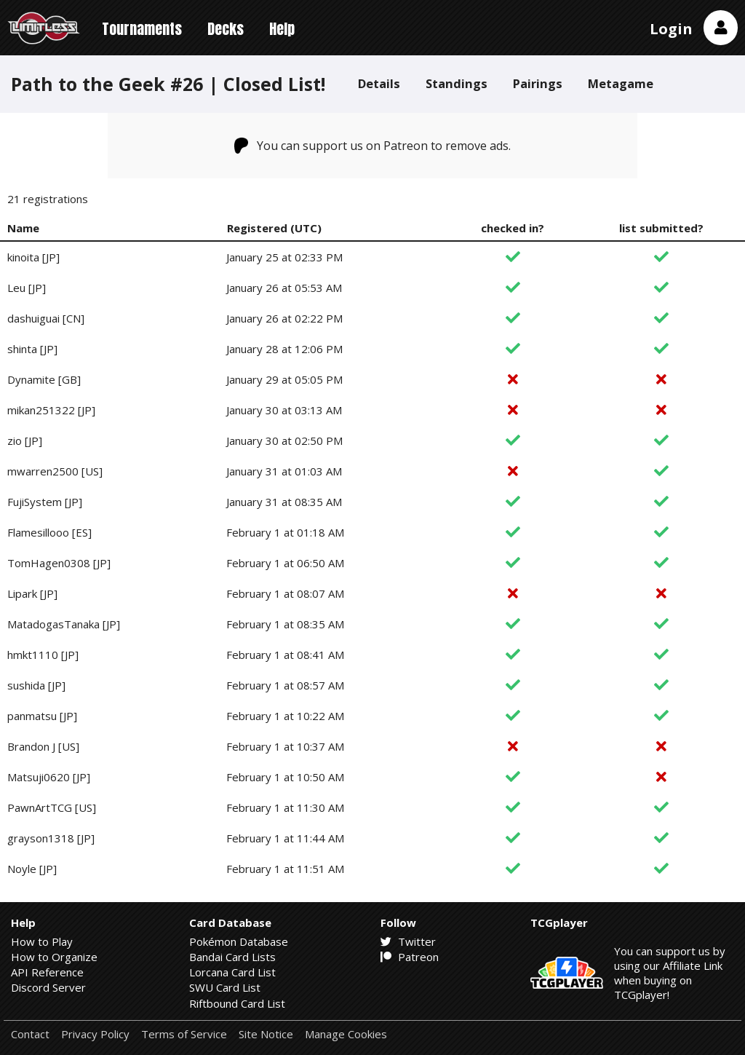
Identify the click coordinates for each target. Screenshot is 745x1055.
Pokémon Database (238, 941)
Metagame (620, 83)
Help (282, 28)
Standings (456, 83)
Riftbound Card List (237, 1003)
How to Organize (54, 956)
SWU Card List (224, 987)
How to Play (42, 941)
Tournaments (142, 28)
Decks (225, 28)
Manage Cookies (346, 1034)
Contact (30, 1034)
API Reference (47, 972)
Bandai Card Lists (232, 956)
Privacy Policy (95, 1034)
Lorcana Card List (232, 972)
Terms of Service (184, 1034)
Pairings (537, 83)
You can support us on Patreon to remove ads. (372, 146)
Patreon (410, 956)
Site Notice (266, 1034)
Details (379, 83)
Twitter (408, 941)
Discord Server (48, 987)
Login (671, 29)
